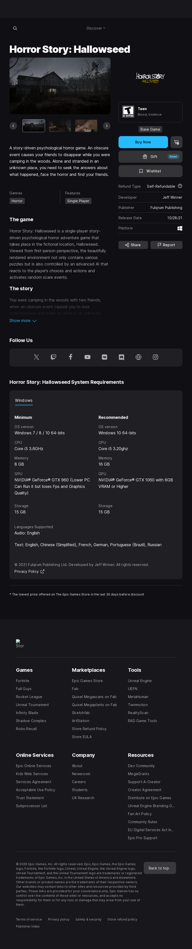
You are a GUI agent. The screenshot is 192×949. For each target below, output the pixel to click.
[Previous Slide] (13, 126)
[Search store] (15, 28)
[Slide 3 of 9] (86, 125)
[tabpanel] (95, 460)
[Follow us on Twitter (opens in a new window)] (36, 358)
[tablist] (95, 400)
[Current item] (33, 125)
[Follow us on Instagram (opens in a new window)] (155, 358)
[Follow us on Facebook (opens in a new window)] (70, 358)
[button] (60, 320)
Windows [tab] (23, 400)
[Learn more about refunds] (180, 186)
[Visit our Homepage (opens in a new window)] (138, 358)
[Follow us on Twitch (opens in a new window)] (53, 358)
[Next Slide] (106, 126)
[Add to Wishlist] (150, 171)
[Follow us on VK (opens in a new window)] (104, 358)
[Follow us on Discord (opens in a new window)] (121, 358)
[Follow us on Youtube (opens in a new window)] (87, 358)
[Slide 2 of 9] (60, 125)
